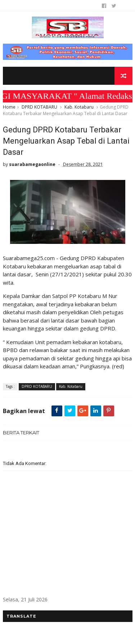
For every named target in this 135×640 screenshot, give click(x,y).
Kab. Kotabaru (79, 107)
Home (9, 107)
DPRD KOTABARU (39, 107)
